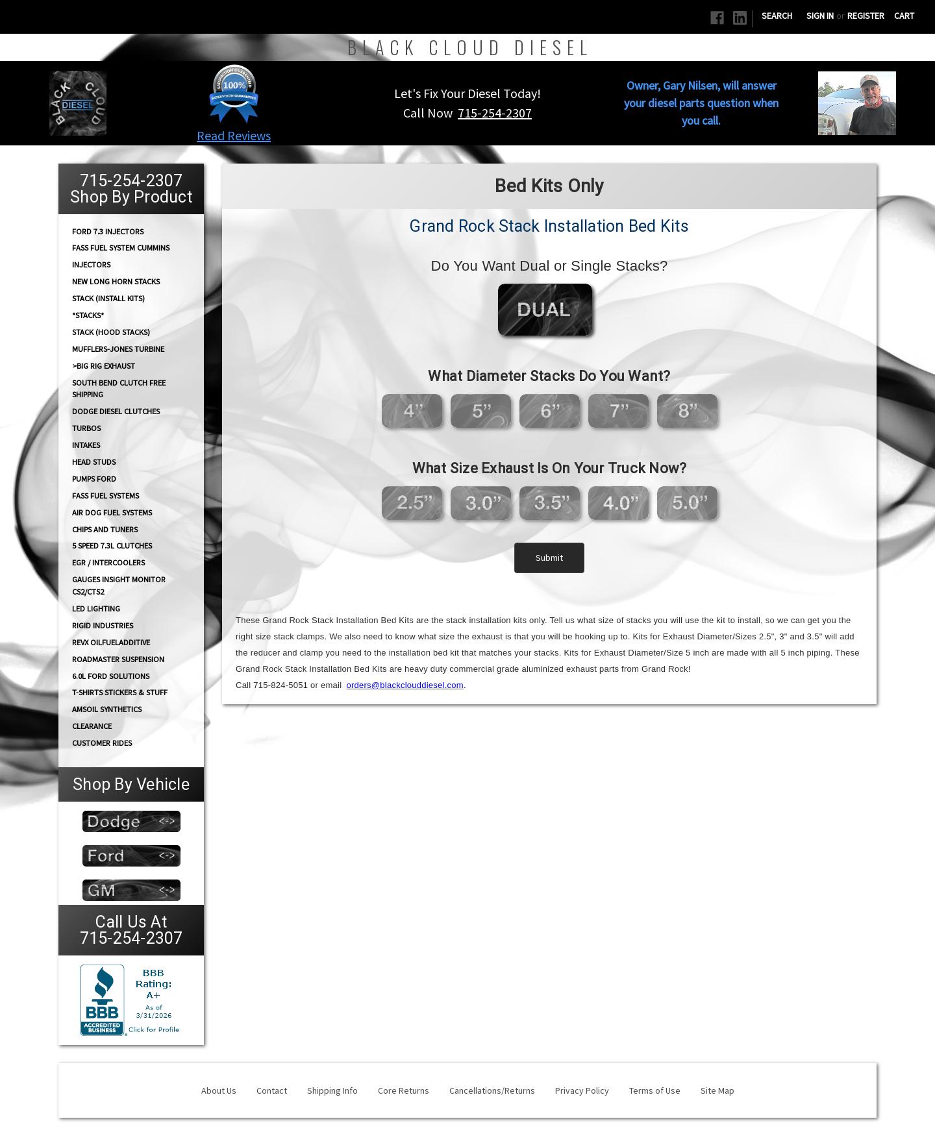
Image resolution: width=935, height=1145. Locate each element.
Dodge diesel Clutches (116, 411)
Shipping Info (332, 1090)
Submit (549, 557)
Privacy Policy (582, 1090)
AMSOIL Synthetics (107, 709)
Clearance (92, 726)
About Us (218, 1090)
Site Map (717, 1090)
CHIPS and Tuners (105, 529)
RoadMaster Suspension (118, 659)
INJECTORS (91, 264)
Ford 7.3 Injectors (107, 231)
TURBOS (86, 428)
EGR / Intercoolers (108, 562)
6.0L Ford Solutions (110, 676)
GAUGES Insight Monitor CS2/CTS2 (119, 585)
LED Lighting (96, 608)
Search (777, 15)
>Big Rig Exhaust (103, 366)
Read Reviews (234, 135)
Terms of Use (654, 1090)
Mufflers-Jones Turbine (118, 349)
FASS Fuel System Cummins (120, 247)
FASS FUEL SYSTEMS (105, 495)
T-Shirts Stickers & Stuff (120, 692)
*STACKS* (88, 315)
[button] (234, 93)
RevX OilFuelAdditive (111, 642)
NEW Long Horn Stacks (116, 281)
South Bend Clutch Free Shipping (119, 388)
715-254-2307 (495, 113)
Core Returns (403, 1090)
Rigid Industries (102, 625)
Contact (271, 1090)
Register (865, 15)
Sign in (820, 15)
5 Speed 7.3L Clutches (112, 545)
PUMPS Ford (94, 479)
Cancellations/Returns (492, 1090)
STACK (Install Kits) (108, 298)
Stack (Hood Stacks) (111, 332)
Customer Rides (102, 743)
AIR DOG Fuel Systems (112, 512)
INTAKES (86, 445)
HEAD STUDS (94, 462)
